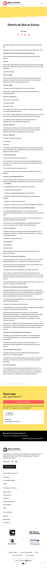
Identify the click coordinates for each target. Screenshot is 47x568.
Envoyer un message (23, 402)
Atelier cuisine (7, 492)
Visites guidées (7, 504)
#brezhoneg (6, 519)
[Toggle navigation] (42, 3)
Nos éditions (6, 522)
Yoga (4, 508)
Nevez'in (29, 560)
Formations (6, 477)
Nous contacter (9, 466)
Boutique (5, 516)
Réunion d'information (9, 501)
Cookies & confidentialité (26, 552)
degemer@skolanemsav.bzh (12, 421)
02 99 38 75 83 (9, 415)
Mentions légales (13, 552)
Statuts (36, 552)
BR (25, 563)
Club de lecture (7, 495)
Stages (5, 483)
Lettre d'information (18, 555)
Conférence (6, 498)
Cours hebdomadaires (9, 480)
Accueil (5, 384)
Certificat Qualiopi (29, 555)
